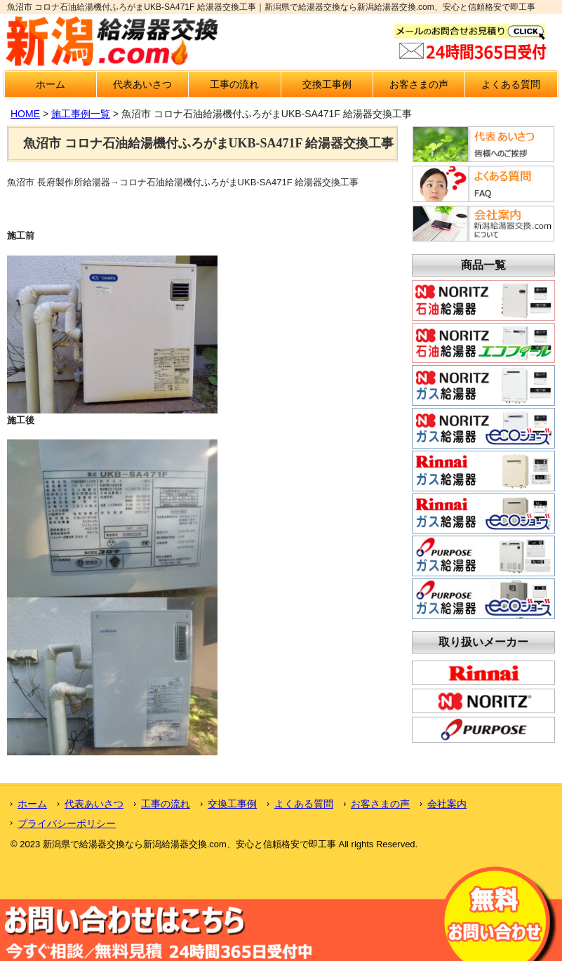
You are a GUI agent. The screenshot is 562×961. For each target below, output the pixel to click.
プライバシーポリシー (67, 823)
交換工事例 (327, 84)
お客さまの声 (418, 84)
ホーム (50, 84)
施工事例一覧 (80, 113)
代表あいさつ (142, 84)
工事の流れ (234, 84)
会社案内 (447, 803)
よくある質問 (510, 84)
